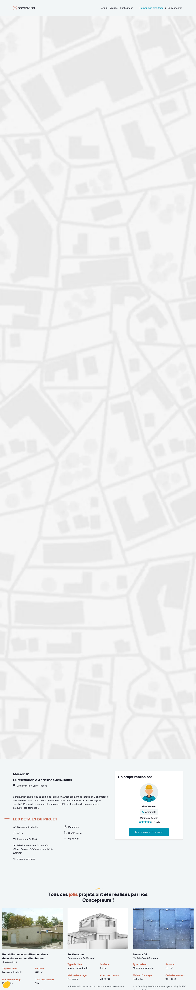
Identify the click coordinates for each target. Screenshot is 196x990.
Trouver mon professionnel (149, 832)
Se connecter (175, 7)
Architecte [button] (149, 811)
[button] (6, 984)
